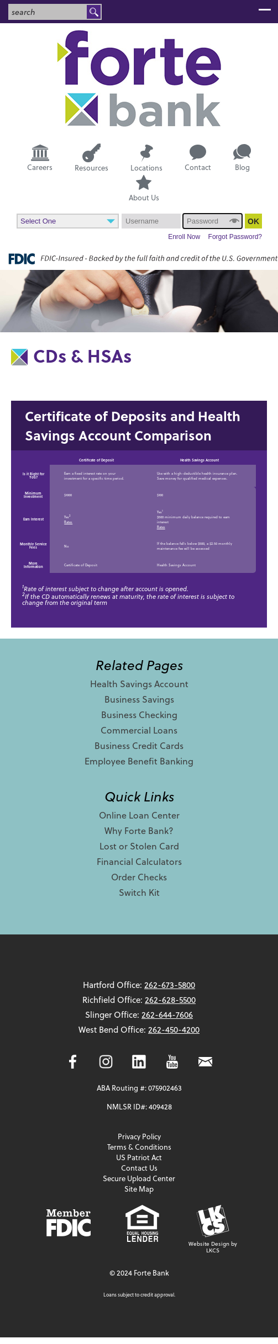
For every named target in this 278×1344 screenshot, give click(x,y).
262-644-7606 (167, 1014)
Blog (242, 158)
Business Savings (139, 699)
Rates (68, 521)
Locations (146, 158)
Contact (198, 158)
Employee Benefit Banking (139, 761)
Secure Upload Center (139, 1178)
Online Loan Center (139, 815)
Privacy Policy (139, 1136)
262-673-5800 (169, 985)
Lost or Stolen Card (139, 846)
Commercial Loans (139, 730)
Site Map (139, 1188)
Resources (91, 157)
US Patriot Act (139, 1157)
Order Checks (139, 876)
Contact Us (139, 1167)
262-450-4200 (174, 1029)
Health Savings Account (139, 683)
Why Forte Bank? (139, 830)
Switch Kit (139, 892)
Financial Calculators (139, 861)
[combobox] (48, 12)
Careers (40, 157)
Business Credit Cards (139, 745)
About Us (144, 189)
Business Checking (139, 714)
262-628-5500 (170, 1000)
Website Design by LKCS (212, 1229)
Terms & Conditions (139, 1146)
